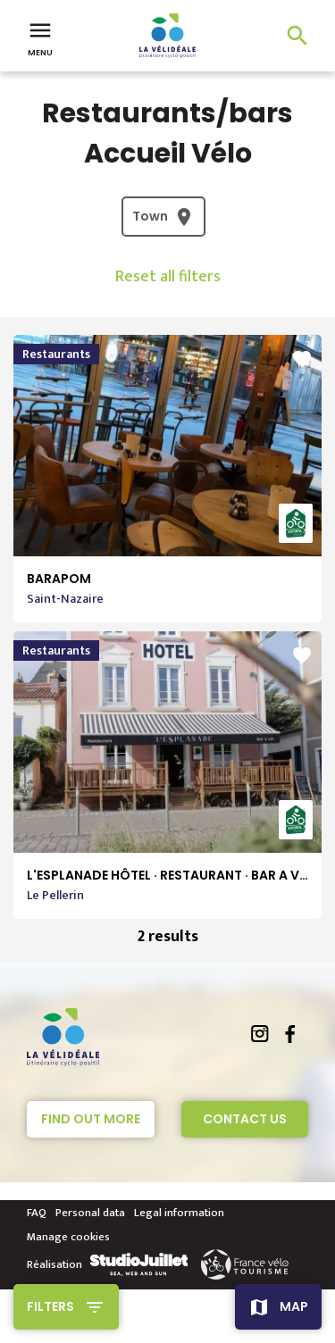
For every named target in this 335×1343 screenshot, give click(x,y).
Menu (40, 37)
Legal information (179, 1212)
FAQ (36, 1212)
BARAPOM (59, 579)
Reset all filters (168, 276)
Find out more (90, 1119)
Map (294, 1306)
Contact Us (245, 1119)
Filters (50, 1306)
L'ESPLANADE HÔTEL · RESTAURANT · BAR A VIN (169, 875)
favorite (302, 359)
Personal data (90, 1212)
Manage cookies (68, 1237)
